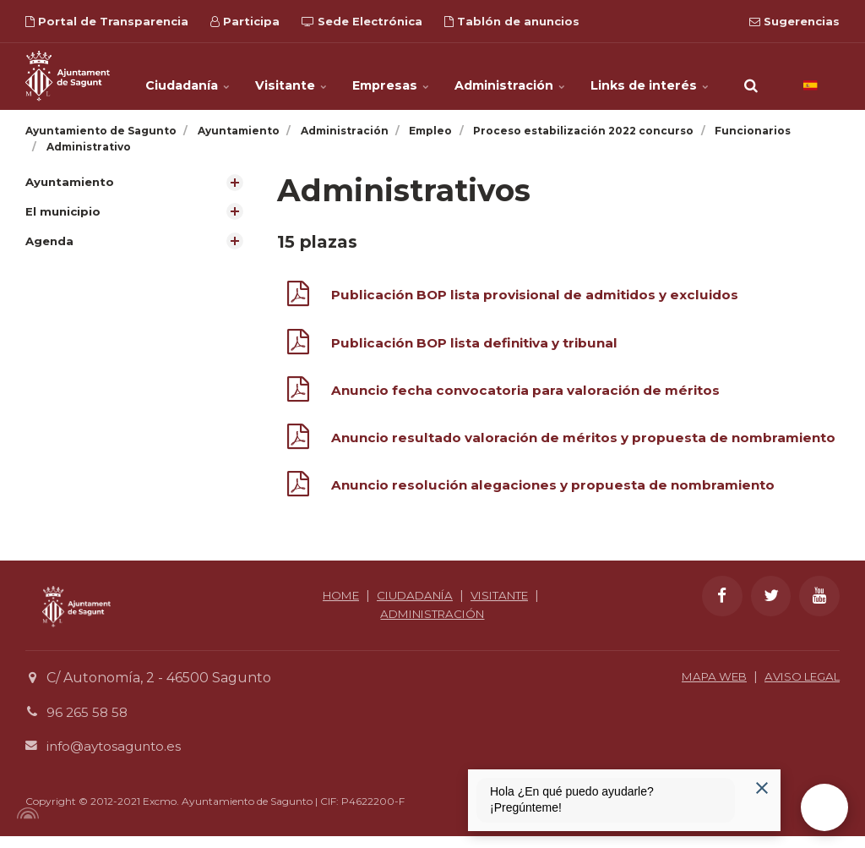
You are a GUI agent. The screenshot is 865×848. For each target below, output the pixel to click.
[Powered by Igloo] (25, 825)
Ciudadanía (196, 76)
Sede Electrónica (362, 21)
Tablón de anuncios (511, 21)
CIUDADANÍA (413, 607)
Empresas (396, 76)
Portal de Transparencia (106, 21)
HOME (333, 607)
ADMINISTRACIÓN (432, 625)
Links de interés (651, 76)
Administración (513, 76)
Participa (245, 21)
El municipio (64, 212)
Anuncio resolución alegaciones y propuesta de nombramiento (561, 497)
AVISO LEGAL (798, 688)
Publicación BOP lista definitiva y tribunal (482, 343)
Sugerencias (794, 21)
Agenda (50, 241)
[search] (751, 76)
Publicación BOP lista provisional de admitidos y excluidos (545, 295)
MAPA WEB (703, 688)
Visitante (299, 76)
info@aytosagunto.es (117, 758)
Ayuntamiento (71, 181)
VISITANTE (503, 607)
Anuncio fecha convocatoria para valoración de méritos (533, 390)
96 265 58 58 (88, 724)
